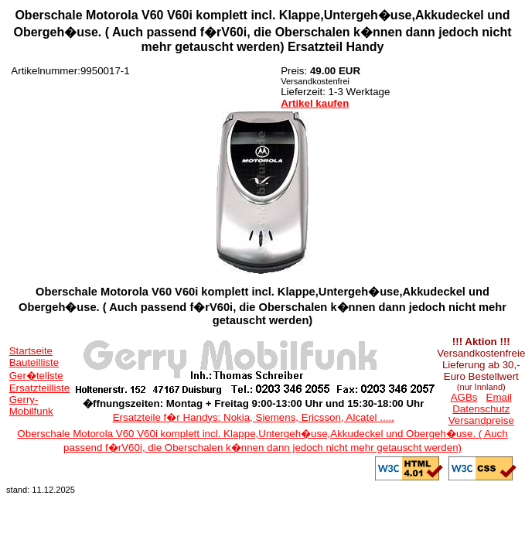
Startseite (31, 351)
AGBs (464, 397)
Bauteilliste (34, 362)
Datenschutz (481, 409)
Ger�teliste (36, 375)
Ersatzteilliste (39, 388)
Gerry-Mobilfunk (31, 405)
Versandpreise (481, 420)
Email (499, 397)
